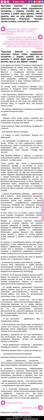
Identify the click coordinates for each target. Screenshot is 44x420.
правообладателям (30, 419)
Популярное (24, 412)
